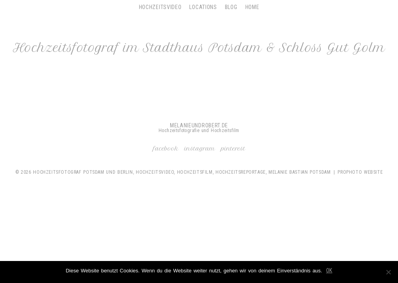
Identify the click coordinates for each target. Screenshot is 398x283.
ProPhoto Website (360, 172)
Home (252, 7)
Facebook (166, 148)
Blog (231, 7)
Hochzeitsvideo (160, 7)
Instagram (199, 148)
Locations (203, 7)
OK (329, 270)
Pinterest (233, 148)
